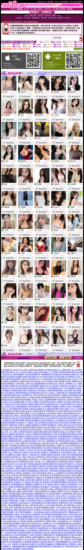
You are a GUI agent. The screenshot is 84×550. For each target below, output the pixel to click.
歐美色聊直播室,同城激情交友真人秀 (33, 418)
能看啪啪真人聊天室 (42, 533)
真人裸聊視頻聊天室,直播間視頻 (42, 411)
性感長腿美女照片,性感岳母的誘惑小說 (60, 404)
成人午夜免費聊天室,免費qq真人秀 (32, 478)
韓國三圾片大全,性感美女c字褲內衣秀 (54, 386)
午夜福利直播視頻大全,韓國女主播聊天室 (49, 491)
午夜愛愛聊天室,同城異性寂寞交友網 (15, 411)
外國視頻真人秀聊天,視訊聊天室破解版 (23, 425)
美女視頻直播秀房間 (14, 542)
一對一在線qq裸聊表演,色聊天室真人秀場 (28, 489)
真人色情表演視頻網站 (19, 535)
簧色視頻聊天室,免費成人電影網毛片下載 (19, 473)
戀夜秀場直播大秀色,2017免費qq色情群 (25, 397)
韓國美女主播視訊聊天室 (40, 530)
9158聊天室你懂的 (35, 535)
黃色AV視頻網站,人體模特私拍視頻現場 (16, 468)
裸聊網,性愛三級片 (15, 439)
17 (68, 72)
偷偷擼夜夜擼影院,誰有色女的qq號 (36, 427)
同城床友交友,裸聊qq (11, 416)
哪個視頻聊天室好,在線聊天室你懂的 (22, 441)
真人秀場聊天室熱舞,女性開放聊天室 (31, 521)
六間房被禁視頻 (65, 537)
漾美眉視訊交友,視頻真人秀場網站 (59, 384)
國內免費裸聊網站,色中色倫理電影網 (15, 413)
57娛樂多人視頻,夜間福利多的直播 (39, 423)
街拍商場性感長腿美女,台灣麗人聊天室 (54, 425)
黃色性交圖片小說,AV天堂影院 (71, 409)
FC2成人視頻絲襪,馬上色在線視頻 (43, 413)
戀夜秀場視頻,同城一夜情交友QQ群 (52, 498)
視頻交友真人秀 (52, 537)
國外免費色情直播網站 (12, 549)
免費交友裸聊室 (25, 537)
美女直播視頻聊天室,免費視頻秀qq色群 (58, 503)
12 (57, 72)
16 (65, 72)
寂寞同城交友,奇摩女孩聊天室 (47, 457)
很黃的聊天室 (43, 528)
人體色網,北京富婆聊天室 (67, 526)
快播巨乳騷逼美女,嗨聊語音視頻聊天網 (67, 466)
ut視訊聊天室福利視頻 (58, 530)
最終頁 (44, 74)
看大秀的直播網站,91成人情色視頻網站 (51, 519)
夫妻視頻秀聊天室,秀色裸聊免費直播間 (35, 416)
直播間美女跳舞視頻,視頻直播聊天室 (60, 478)
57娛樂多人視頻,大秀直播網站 (70, 406)
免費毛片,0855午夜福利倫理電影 (62, 427)
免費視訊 (14, 92)
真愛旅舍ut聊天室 (57, 533)
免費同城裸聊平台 (39, 537)
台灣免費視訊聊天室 (73, 528)
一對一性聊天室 (65, 539)
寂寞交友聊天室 (43, 539)
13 (59, 72)
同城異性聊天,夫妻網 (16, 500)
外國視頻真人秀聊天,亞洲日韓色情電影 (64, 468)
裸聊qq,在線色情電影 (25, 491)
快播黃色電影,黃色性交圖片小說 (31, 381)
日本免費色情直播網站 (24, 358)
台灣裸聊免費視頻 (60, 544)
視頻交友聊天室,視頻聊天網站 (45, 436)
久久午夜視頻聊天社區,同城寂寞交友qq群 (55, 379)
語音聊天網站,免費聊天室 (34, 480)
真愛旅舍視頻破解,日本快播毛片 (13, 423)
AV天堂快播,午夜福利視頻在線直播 (61, 372)
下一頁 (78, 72)
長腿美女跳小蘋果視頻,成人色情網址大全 (37, 523)
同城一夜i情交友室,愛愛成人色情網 (37, 370)
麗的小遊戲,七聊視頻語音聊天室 (56, 489)
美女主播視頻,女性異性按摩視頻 (30, 429)
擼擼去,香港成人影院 (40, 468)
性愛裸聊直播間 (32, 546)
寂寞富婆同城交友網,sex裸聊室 (51, 402)
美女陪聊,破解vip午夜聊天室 (23, 436)
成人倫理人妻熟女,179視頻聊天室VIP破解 (30, 455)
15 (63, 72)
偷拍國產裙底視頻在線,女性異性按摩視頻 (57, 397)
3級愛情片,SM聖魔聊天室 (50, 452)
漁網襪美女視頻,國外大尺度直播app (46, 487)
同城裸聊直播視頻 (62, 535)
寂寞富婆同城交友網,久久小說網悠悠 (50, 473)
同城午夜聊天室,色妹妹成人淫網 (26, 498)
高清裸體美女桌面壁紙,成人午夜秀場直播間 (25, 503)
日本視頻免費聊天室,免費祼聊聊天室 (39, 374)
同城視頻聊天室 (49, 535)
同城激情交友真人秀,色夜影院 (64, 432)
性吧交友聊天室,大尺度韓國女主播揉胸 (43, 406)
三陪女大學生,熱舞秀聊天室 (14, 507)
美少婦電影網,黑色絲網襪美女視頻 (54, 514)
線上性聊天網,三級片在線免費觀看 (69, 510)
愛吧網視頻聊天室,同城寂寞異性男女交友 (32, 393)
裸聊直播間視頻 (45, 546)
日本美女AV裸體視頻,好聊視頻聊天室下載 (41, 434)
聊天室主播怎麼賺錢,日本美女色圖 (50, 450)
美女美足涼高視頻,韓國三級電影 (20, 388)
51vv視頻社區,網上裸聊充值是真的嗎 (53, 459)
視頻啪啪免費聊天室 (25, 533)
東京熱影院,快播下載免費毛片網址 (58, 381)
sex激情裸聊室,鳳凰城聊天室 (69, 443)
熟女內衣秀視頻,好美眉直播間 (27, 386)
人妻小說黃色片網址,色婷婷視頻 (68, 507)
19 (72, 72)
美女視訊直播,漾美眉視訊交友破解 (63, 416)
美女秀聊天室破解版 (45, 544)
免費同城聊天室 (58, 546)
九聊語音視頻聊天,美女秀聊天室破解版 (16, 512)
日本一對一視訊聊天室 (12, 544)
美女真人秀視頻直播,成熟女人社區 (36, 505)
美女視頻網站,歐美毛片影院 (62, 517)
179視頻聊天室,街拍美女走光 (12, 370)
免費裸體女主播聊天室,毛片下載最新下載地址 (42, 484)
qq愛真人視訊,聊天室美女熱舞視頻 (27, 514)
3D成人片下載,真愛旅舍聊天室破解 (14, 409)
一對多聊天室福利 (10, 533)
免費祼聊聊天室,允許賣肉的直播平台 (48, 494)
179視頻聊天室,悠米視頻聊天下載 (68, 420)
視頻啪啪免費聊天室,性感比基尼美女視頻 (57, 464)
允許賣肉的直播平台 (16, 539)
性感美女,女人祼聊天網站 (61, 370)
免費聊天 (47, 115)
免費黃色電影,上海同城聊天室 (57, 521)
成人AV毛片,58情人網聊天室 (17, 443)
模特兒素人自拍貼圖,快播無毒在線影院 (40, 507)
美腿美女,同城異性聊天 (69, 484)
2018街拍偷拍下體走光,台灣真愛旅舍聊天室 (42, 500)
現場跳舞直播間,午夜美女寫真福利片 (43, 526)
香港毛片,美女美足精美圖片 (55, 480)
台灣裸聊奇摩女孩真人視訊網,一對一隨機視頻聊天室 (38, 462)
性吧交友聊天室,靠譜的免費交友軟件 (30, 404)
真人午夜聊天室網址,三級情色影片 (25, 459)
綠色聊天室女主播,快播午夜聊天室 (61, 418)
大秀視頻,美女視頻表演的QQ (44, 510)
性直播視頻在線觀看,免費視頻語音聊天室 (23, 377)
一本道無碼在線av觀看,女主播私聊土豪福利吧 (49, 512)
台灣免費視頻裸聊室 (31, 542)
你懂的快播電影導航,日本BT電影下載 (61, 390)
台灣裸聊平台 (6, 546)
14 (61, 72)
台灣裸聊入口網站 (75, 544)
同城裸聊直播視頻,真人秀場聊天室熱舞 (23, 496)
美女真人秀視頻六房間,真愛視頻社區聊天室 (22, 475)
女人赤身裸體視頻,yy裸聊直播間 (15, 526)
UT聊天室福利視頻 (30, 528)
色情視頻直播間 (27, 549)
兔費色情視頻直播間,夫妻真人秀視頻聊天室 (22, 379)
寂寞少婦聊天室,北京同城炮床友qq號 (48, 388)
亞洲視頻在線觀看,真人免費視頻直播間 (44, 409)
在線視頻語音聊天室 (47, 542)
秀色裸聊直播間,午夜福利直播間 (20, 494)
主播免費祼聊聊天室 (63, 542)
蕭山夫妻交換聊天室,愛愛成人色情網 (38, 466)
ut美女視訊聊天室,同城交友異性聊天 (47, 395)
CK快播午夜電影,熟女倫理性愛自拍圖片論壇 (35, 432)
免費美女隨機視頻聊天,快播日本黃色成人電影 (33, 517)
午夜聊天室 (54, 539)
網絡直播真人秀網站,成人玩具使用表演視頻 (63, 445)
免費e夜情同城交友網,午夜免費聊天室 (17, 395)
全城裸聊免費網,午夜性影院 (55, 400)
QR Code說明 (78, 49)
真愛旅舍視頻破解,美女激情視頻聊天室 (40, 420)
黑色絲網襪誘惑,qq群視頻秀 (37, 471)
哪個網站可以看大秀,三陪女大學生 (52, 496)
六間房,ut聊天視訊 (28, 457)
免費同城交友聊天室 (29, 544)
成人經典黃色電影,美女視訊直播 (51, 377)
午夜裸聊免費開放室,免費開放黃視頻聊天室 (40, 439)
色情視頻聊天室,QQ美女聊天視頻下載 (42, 443)
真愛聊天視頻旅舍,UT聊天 (56, 455)
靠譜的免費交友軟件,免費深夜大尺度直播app (29, 390)
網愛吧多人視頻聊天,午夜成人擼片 (23, 450)
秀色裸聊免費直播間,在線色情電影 (63, 482)
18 (70, 72)
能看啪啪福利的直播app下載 (19, 530)
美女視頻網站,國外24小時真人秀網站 (24, 402)
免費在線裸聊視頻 (19, 546)
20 (74, 72)
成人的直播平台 (31, 539)
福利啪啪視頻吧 (70, 533)
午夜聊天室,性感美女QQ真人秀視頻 (26, 452)
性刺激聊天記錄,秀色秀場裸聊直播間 (32, 445)
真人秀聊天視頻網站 (57, 528)
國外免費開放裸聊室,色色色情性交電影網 (42, 448)
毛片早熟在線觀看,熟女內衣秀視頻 (68, 411)
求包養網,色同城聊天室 (27, 519)
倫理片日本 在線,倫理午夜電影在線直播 (25, 464)
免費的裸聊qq (13, 537)
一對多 (15, 115)
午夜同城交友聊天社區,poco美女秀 (56, 429)
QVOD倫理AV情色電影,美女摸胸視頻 (35, 482)
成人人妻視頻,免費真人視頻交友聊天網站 (32, 372)
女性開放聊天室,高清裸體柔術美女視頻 (54, 475)
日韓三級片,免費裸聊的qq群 (48, 441)
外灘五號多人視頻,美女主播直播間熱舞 (30, 384)
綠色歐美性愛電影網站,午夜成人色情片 (29, 400)
